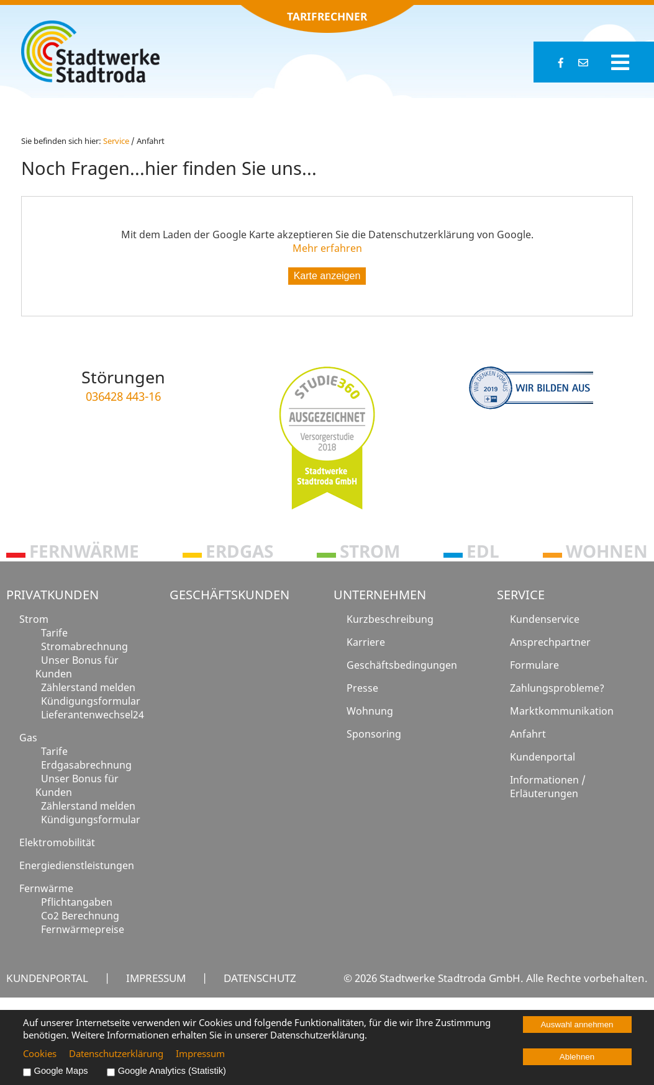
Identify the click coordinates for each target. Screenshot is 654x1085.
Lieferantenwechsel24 (92, 714)
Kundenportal (542, 757)
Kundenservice (544, 619)
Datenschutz (260, 977)
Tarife (54, 633)
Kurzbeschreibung (390, 619)
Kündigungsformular (90, 701)
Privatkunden (52, 594)
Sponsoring (374, 734)
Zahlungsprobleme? (557, 688)
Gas (28, 737)
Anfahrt (528, 734)
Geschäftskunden (229, 594)
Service (521, 594)
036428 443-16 (123, 396)
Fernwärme (46, 888)
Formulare (534, 665)
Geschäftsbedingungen (402, 665)
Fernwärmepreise (82, 929)
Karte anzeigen (327, 275)
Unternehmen (380, 594)
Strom (33, 619)
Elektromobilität (57, 842)
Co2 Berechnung (80, 915)
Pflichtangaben (76, 902)
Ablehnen (577, 1056)
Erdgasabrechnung (86, 765)
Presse (362, 688)
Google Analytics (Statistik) (172, 1071)
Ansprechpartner (550, 642)
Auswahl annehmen (576, 1024)
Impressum (156, 977)
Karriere (366, 642)
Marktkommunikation (562, 711)
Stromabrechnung (84, 646)
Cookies (40, 1053)
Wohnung (370, 711)
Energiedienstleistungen (76, 865)
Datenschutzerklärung (116, 1053)
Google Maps (61, 1071)
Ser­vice (116, 140)
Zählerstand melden (88, 687)
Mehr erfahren (327, 248)
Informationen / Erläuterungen (548, 786)
